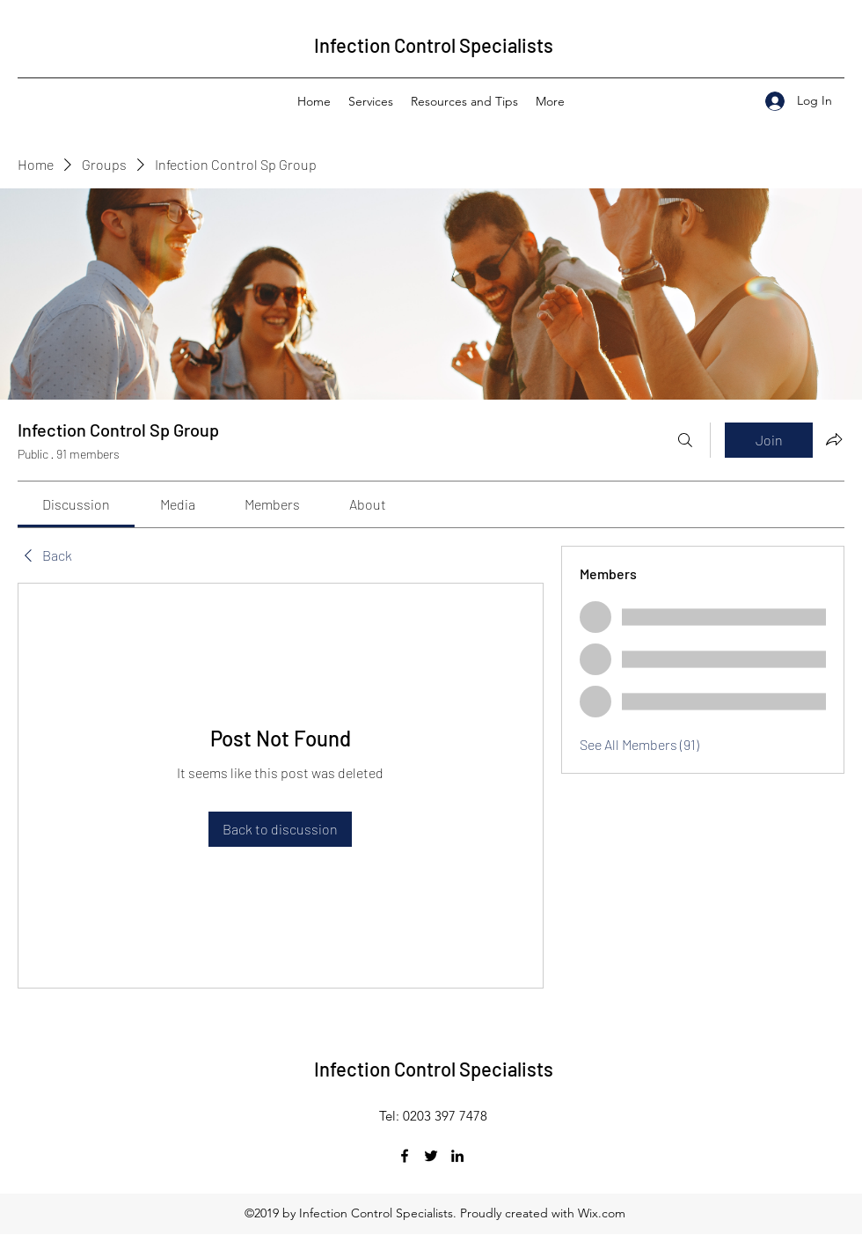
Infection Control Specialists (433, 44)
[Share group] (833, 439)
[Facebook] (404, 1156)
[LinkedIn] (457, 1156)
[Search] (685, 440)
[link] (76, 504)
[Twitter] (431, 1156)
